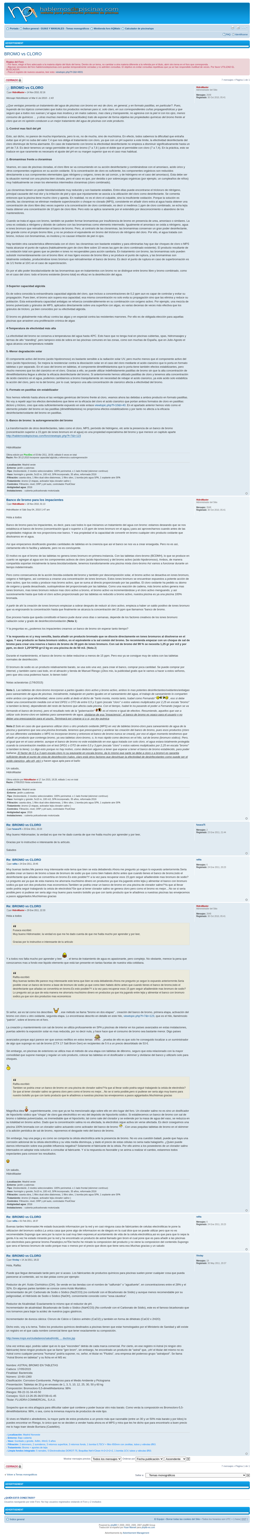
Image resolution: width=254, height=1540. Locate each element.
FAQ (228, 34)
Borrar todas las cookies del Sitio (183, 1519)
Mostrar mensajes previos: (92, 1458)
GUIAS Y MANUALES (52, 28)
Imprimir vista (232, 28)
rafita (14, 864)
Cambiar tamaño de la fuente (245, 28)
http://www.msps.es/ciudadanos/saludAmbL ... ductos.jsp (40, 1338)
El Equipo (159, 1519)
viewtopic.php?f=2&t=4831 (69, 72)
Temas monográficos (77, 28)
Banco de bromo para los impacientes (34, 500)
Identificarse (241, 34)
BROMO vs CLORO (23, 54)
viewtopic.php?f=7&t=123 (138, 1016)
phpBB (114, 1525)
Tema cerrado (13, 80)
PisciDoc (28, 455)
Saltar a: (139, 1475)
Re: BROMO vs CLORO (23, 825)
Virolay (15, 1260)
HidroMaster (18, 92)
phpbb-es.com (148, 1527)
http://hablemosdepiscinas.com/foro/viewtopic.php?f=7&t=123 (43, 435)
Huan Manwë (130, 1527)
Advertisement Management (136, 1533)
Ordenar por (142, 1458)
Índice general (31, 28)
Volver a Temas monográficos (22, 1474)
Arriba (246, 493)
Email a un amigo (238, 28)
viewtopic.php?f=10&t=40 (110, 405)
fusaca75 (16, 829)
